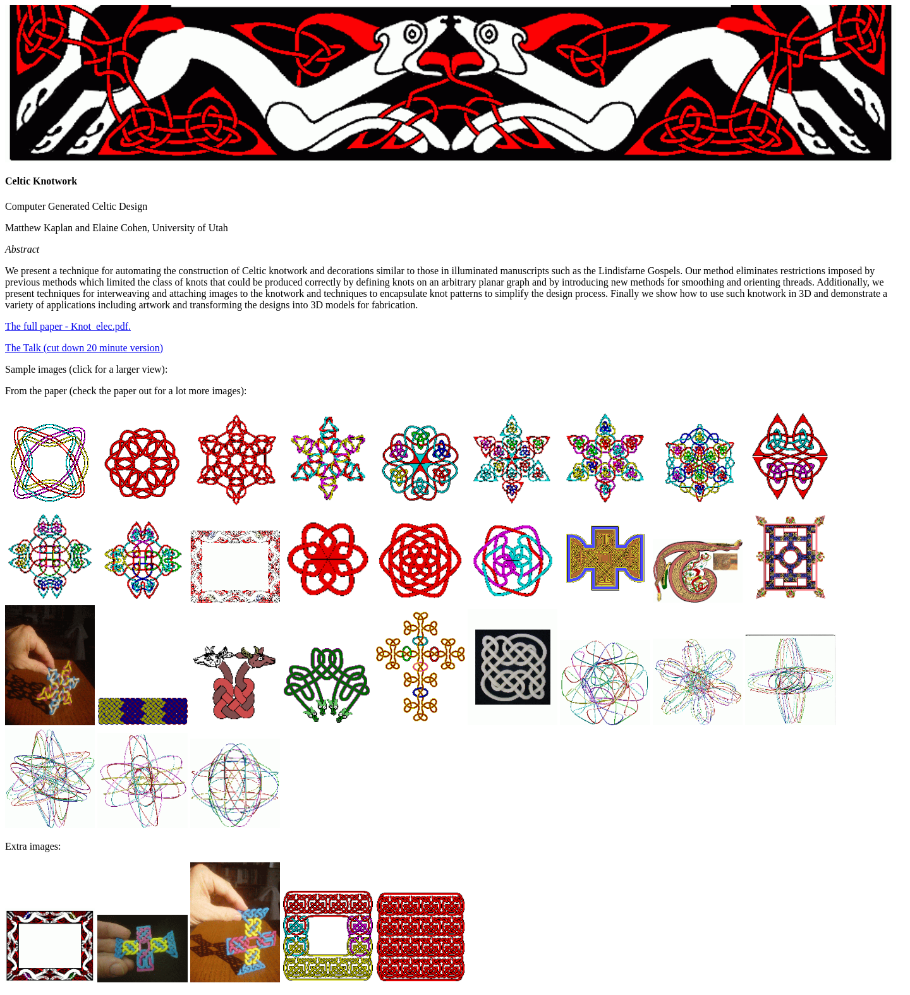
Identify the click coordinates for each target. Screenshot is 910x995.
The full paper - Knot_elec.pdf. (68, 326)
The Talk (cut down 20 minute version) (84, 347)
